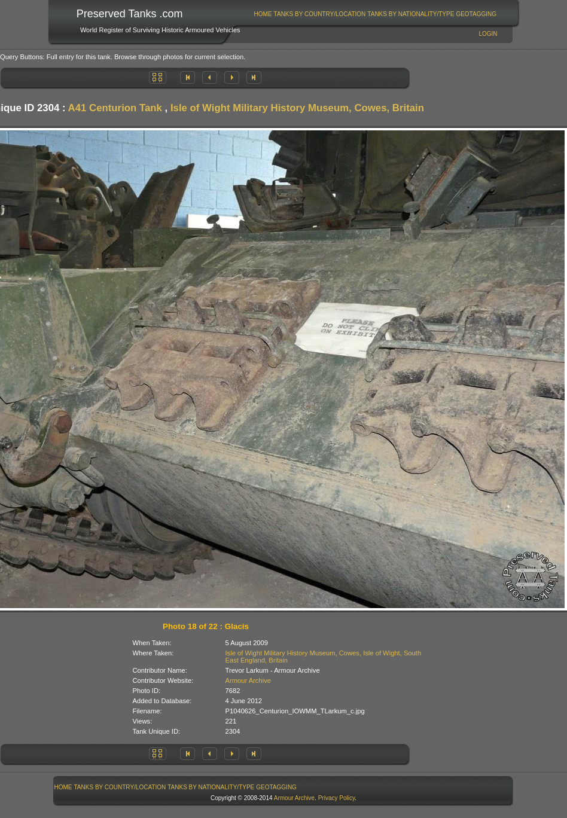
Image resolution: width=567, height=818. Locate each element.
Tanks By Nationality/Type (410, 14)
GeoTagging (476, 14)
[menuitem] (263, 14)
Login (487, 33)
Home (263, 14)
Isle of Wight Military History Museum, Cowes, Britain (297, 108)
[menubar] (375, 14)
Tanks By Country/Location (320, 14)
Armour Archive (248, 680)
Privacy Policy (336, 798)
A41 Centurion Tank (115, 108)
